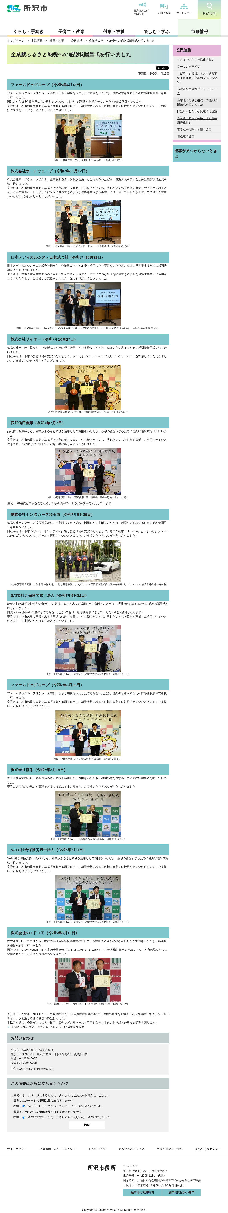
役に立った (34, 1105)
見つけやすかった (38, 1117)
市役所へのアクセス (131, 1148)
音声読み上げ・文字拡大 (142, 9)
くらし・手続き (28, 31)
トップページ (15, 40)
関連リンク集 (97, 1148)
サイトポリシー (17, 1148)
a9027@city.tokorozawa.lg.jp (35, 1068)
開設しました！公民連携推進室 (197, 111)
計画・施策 (57, 40)
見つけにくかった (98, 1117)
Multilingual (163, 9)
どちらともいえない (60, 1105)
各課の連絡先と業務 (170, 1148)
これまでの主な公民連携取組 (195, 59)
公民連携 (76, 40)
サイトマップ (184, 9)
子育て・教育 (71, 31)
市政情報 (199, 31)
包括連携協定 (185, 136)
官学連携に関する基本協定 (194, 129)
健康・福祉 (114, 31)
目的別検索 (209, 9)
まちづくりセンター (208, 1148)
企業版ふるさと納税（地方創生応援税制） (197, 120)
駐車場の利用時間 (142, 1192)
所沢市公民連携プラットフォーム (197, 91)
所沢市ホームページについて (58, 1148)
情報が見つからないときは (196, 153)
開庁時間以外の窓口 (181, 1192)
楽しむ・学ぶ (157, 31)
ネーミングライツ (188, 66)
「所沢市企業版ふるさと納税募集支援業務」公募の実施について (197, 78)
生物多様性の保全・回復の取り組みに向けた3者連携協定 (47, 1026)
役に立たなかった (90, 1105)
